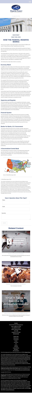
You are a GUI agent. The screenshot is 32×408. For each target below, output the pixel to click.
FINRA (2, 375)
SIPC (5, 375)
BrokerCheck (27, 352)
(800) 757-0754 (16, 16)
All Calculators (16, 350)
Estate (16, 341)
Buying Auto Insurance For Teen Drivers (16, 284)
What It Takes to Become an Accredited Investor (16, 313)
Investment (16, 339)
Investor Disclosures (10, 389)
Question (4, 213)
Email (3, 206)
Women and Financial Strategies (16, 253)
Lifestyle (16, 346)
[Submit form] (4, 222)
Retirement (16, 338)
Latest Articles (16, 348)
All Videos (16, 349)
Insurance (16, 342)
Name (3, 200)
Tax (16, 343)
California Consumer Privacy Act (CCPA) (9, 368)
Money (16, 345)
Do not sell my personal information (22, 369)
